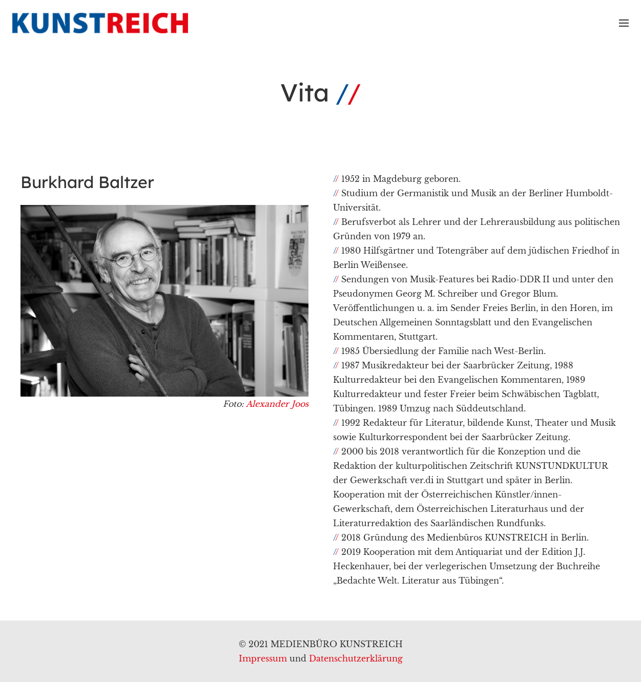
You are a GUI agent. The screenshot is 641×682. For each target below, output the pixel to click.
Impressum (263, 658)
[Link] (100, 23)
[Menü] (623, 23)
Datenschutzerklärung (356, 658)
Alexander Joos (277, 404)
